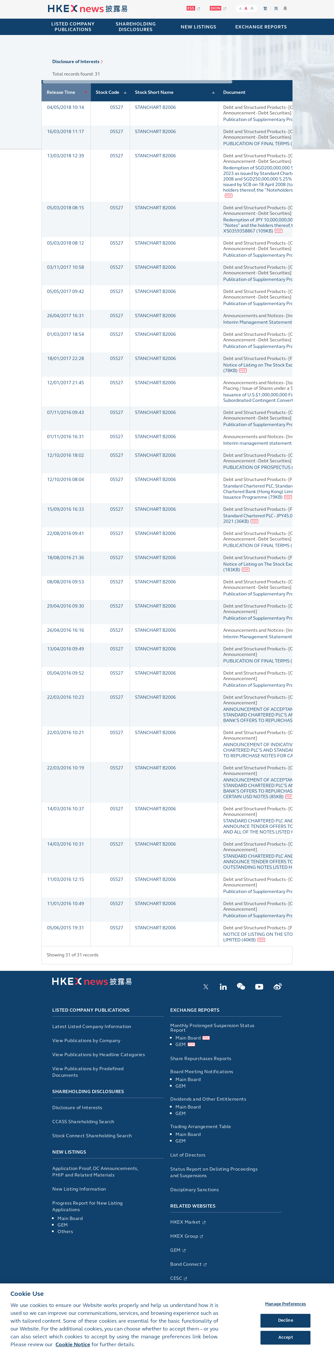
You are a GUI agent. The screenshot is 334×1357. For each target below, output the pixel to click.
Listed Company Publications (73, 26)
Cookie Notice (73, 1350)
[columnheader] (66, 92)
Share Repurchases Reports (200, 1058)
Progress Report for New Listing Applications (87, 1206)
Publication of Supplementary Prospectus (266, 119)
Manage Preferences (285, 1310)
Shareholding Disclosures (88, 1091)
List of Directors (188, 1155)
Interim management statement (258, 443)
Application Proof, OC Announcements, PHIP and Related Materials (95, 1172)
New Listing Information (79, 1189)
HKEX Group (184, 1236)
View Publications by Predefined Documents (88, 1072)
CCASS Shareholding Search (83, 1122)
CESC (176, 1278)
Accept (285, 1343)
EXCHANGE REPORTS (261, 27)
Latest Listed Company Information (91, 1026)
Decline (285, 1326)
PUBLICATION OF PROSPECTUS (257, 467)
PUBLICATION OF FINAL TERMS (257, 143)
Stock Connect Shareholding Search (92, 1136)
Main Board (70, 1218)
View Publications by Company (86, 1040)
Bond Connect (186, 1264)
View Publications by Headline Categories (98, 1054)
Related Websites (192, 1206)
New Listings (69, 1152)
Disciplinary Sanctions (194, 1190)
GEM (63, 1225)
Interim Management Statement (258, 322)
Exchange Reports (194, 1010)
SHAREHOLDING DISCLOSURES (136, 26)
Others (65, 1231)
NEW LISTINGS (198, 27)
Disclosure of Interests (75, 61)
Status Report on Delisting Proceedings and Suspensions (214, 1172)
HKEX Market (185, 1222)
